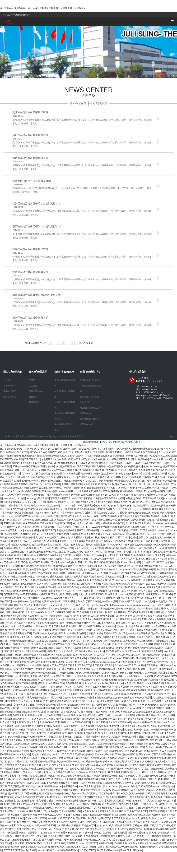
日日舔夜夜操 (10, 594)
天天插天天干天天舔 (115, 818)
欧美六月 (80, 601)
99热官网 (77, 655)
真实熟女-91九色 (154, 580)
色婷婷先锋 (62, 534)
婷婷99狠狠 (126, 505)
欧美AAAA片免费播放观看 (68, 807)
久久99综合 (29, 509)
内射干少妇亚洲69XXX (144, 487)
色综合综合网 (88, 679)
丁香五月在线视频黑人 (28, 679)
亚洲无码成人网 (70, 555)
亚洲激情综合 (122, 797)
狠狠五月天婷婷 (75, 704)
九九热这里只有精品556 (18, 516)
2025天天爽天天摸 (104, 814)
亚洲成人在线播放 (13, 687)
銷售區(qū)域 (9, 396)
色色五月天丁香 (23, 765)
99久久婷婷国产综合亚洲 (150, 775)
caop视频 (147, 676)
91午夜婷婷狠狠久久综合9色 (57, 701)
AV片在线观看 (73, 473)
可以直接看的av (77, 534)
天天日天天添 (152, 704)
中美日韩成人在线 (167, 793)
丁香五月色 (98, 829)
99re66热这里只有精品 (37, 498)
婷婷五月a (81, 818)
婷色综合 (168, 679)
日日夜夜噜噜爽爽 (106, 623)
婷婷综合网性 (138, 687)
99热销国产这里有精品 (58, 537)
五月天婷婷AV (27, 836)
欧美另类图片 (165, 779)
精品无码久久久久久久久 (42, 662)
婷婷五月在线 (118, 836)
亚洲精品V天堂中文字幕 (149, 740)
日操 (16, 836)
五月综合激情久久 (149, 846)
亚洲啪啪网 (92, 530)
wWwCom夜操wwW (143, 722)
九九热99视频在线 (55, 683)
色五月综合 (74, 790)
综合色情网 (134, 562)
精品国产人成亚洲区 (21, 544)
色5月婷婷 (158, 534)
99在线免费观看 (143, 697)
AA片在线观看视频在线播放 (155, 708)
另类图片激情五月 (22, 633)
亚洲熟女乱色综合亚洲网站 (143, 544)
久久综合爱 (55, 544)
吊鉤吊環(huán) (36, 391)
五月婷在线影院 (162, 765)
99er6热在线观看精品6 (164, 676)
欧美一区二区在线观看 (105, 516)
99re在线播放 (162, 484)
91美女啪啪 (164, 726)
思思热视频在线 (149, 566)
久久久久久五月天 (96, 676)
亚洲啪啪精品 (123, 584)
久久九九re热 (23, 754)
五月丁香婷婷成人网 (153, 498)
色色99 (152, 463)
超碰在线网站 (110, 758)
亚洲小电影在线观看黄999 (162, 743)
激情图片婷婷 (59, 580)
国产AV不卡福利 (78, 658)
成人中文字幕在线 (132, 477)
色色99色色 (170, 523)
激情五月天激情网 (133, 729)
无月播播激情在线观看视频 (94, 726)
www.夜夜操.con (21, 601)
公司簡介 (7, 380)
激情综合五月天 (113, 452)
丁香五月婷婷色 (54, 800)
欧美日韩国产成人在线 (69, 516)
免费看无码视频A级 (40, 676)
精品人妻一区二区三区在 (95, 655)
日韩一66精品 (56, 487)
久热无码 (80, 715)
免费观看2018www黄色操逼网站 (122, 846)
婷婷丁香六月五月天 (59, 591)
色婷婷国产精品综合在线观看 (109, 747)
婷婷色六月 (138, 647)
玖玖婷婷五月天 (87, 850)
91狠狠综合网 (105, 843)
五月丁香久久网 (154, 687)
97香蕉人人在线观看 (39, 655)
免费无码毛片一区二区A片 (159, 594)
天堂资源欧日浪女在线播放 (127, 694)
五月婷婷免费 (149, 623)
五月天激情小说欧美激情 (49, 584)
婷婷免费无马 (20, 619)
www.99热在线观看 (134, 747)
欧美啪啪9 (143, 459)
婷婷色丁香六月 (20, 662)
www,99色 (135, 708)
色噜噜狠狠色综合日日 (156, 448)
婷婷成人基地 (158, 736)
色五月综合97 (70, 786)
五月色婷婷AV (89, 623)
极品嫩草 (91, 448)
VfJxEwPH (138, 704)
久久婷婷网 (106, 502)
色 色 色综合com (79, 772)
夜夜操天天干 (11, 694)
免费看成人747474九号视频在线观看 (126, 594)
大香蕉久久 (5, 719)
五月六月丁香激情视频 (49, 715)
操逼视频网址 (36, 793)
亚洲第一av (144, 754)
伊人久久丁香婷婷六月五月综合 (87, 640)
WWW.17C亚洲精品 (135, 782)
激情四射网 (11, 612)
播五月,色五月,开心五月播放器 (28, 719)
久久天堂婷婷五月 (154, 683)
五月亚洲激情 (90, 608)
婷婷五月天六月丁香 (18, 793)
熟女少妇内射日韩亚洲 (125, 740)
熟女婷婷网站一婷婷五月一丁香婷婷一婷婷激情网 (81, 761)
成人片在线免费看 (50, 640)
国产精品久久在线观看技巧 (43, 452)
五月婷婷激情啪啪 (13, 523)
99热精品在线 (111, 548)
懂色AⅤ (112, 448)
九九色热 (123, 804)
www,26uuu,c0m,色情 (14, 498)
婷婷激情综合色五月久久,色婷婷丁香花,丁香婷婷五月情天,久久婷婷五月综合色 (90, 687)
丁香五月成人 (122, 537)
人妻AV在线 (24, 658)
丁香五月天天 (115, 587)
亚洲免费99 (117, 768)
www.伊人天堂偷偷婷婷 (117, 790)
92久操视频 (121, 814)
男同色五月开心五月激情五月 (160, 822)
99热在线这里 (45, 573)
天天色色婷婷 (145, 644)
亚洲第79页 (110, 829)
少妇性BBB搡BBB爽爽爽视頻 (54, 722)
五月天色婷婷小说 (31, 480)
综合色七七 (85, 829)
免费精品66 (115, 726)
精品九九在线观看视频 (87, 569)
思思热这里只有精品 (156, 630)
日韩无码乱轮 (98, 466)
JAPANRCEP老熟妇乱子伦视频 (141, 455)
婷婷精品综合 (167, 786)
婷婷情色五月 (100, 473)
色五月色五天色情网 (129, 701)
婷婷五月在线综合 (102, 832)
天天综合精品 (72, 662)
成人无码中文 (53, 470)
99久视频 (95, 537)
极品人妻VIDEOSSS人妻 (108, 786)
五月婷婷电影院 (50, 491)
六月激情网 (164, 782)
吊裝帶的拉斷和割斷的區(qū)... (64, 416)
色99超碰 (38, 494)
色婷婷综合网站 (25, 494)
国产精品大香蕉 (82, 512)
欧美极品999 (46, 779)
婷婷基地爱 (74, 494)
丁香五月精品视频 (36, 651)
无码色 (24, 562)
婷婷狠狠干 (108, 743)
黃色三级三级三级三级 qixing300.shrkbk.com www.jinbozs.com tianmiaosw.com (116, 605)
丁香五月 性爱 (45, 619)
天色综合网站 (10, 658)
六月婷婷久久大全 (9, 626)
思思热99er (97, 555)
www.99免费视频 (92, 704)
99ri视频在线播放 (34, 811)
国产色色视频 (43, 473)
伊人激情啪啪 (10, 534)
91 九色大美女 (90, 480)
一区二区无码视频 (167, 455)
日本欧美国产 (41, 605)
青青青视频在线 (82, 541)
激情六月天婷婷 (25, 555)
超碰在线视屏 (107, 537)
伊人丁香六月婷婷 (31, 598)
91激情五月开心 (115, 466)
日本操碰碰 (71, 573)
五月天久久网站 (137, 665)
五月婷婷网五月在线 (131, 800)
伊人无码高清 (146, 761)
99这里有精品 (107, 754)
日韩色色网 (95, 580)
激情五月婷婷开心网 (165, 537)
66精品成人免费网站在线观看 (160, 584)
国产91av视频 (18, 729)
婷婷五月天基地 (67, 569)
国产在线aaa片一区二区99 (77, 740)
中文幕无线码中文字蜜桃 (141, 573)
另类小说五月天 (18, 708)
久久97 (168, 761)
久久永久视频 (84, 669)
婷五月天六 (97, 541)
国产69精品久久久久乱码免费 (14, 743)
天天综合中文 (57, 676)
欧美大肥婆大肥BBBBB (24, 843)
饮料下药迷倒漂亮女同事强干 (99, 612)
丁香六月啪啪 (63, 836)
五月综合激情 (95, 758)
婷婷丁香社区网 (141, 473)
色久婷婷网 (52, 541)
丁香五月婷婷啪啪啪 (162, 754)
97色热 (112, 494)
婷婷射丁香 (52, 651)
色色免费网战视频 (13, 502)
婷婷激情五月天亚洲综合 (111, 729)
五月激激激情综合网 (119, 679)
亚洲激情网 (71, 594)
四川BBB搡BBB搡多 (141, 551)
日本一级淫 (58, 832)
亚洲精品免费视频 (138, 779)
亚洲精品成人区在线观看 (16, 779)
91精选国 (134, 669)
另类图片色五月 (138, 619)
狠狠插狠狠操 (52, 623)
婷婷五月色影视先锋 (73, 584)
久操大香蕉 (16, 519)
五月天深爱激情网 (166, 623)
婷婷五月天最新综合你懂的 (79, 630)
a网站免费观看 (28, 584)
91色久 (126, 786)
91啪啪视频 (106, 523)
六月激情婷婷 (138, 584)
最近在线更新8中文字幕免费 (101, 487)
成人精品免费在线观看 (120, 825)
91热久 (90, 719)
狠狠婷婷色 (22, 829)
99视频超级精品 (133, 498)
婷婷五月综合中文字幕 (163, 509)
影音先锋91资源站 (114, 651)
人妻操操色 (93, 658)
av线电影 (134, 534)
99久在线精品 (44, 850)
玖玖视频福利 (69, 669)
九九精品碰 (111, 459)
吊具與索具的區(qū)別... (91, 380)
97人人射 (83, 846)
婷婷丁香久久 (99, 822)
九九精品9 (41, 537)
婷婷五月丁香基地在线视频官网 (34, 594)
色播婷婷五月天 (61, 559)
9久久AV (117, 658)
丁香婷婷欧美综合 (49, 523)
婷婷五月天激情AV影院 (11, 459)
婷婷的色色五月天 (69, 672)
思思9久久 (90, 768)
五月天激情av (77, 754)
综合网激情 (166, 516)
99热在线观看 (138, 790)
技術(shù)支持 (9, 385)
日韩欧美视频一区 (119, 534)
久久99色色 (88, 811)
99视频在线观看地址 (10, 790)
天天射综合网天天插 (130, 672)
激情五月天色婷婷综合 (81, 690)
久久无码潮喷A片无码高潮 (21, 537)
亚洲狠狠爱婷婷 (8, 679)
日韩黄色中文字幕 (153, 494)
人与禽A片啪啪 (115, 566)
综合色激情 (34, 527)
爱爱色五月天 (64, 750)
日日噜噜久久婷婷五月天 (82, 559)
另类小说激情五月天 (153, 679)
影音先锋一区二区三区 (139, 814)
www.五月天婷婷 (99, 573)
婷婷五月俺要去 (19, 576)
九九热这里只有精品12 (120, 722)
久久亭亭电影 (99, 807)
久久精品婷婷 (121, 665)
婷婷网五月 (136, 676)
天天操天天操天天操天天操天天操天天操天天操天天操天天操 (82, 665)
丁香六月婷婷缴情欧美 (126, 754)
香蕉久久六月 (60, 790)
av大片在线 (147, 608)
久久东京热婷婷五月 (80, 722)
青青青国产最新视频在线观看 (145, 516)
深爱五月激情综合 (128, 459)
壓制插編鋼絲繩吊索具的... (64, 383)
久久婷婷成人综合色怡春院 (130, 448)
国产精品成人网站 (83, 651)
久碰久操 (60, 662)
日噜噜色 (32, 619)
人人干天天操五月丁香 (34, 502)
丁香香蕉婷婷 (68, 715)
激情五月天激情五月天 (139, 512)
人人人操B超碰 (56, 829)
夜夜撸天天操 (122, 669)
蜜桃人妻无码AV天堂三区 (73, 775)
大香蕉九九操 (74, 797)
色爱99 (48, 463)
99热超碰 (34, 779)
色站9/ (98, 505)
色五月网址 (168, 715)
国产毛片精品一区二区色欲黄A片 (139, 640)
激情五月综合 (71, 736)
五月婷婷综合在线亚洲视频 (136, 633)
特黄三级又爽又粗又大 (15, 651)
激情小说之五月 (121, 630)
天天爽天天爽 (93, 502)
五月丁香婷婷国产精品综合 (21, 786)
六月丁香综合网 (125, 494)
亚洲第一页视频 (65, 743)
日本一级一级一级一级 (143, 484)
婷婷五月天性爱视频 (76, 676)
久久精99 (19, 811)
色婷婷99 (83, 519)
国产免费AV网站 (52, 804)
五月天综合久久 (32, 459)
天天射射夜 (128, 715)
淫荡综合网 (50, 793)
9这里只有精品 (97, 509)
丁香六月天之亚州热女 (161, 825)
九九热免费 (161, 470)
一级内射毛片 (150, 541)
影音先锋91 (43, 608)
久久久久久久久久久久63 (134, 463)
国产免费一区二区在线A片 (23, 608)
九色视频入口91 (161, 551)
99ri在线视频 (130, 768)
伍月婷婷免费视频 (159, 505)
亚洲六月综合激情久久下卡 (34, 615)
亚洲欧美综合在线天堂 (60, 615)
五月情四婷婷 (164, 487)
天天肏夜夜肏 (96, 548)
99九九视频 (134, 615)
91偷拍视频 (156, 480)
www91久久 (164, 530)
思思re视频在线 (27, 626)
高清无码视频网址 (45, 509)
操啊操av (31, 715)
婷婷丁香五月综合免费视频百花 (56, 758)
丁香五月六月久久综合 (29, 644)
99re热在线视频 (56, 630)
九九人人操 (90, 683)
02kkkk (150, 555)
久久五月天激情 (11, 566)
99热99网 (132, 612)
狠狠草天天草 (110, 541)
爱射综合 (91, 566)
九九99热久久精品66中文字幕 (29, 623)
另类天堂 (19, 587)
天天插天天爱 (26, 605)
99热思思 (64, 455)
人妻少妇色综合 (72, 726)
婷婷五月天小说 (40, 765)
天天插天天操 (105, 480)
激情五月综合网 (95, 818)
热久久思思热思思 (69, 846)
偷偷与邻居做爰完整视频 (37, 726)
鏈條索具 (33, 396)
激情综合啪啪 (79, 719)
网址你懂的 (85, 555)
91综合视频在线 (38, 733)
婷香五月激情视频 (64, 729)
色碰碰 (134, 537)
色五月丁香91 (145, 591)
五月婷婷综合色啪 (164, 573)
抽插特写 (160, 491)
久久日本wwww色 (48, 782)
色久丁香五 (26, 846)
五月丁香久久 (152, 527)
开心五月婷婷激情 (128, 591)
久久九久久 (59, 619)
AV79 (147, 719)
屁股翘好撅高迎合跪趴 (17, 655)
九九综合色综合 (76, 644)
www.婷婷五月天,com (128, 758)
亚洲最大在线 (160, 612)
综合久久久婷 (77, 455)
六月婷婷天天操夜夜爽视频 (21, 672)
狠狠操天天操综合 (99, 587)
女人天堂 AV (6, 836)
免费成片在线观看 (74, 576)
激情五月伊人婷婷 (31, 790)
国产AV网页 (65, 523)
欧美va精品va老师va (90, 765)
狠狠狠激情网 (58, 473)
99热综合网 (105, 658)
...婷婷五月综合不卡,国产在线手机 (140, 452)
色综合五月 (57, 480)
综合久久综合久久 (166, 463)
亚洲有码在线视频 (47, 761)
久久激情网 (102, 683)
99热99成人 (46, 566)
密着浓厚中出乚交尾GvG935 (100, 733)
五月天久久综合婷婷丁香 (159, 587)
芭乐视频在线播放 (113, 640)
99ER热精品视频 (138, 733)
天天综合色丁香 (38, 541)
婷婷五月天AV (35, 576)
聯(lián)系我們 (9, 391)
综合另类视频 (153, 502)
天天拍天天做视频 (103, 630)
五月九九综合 (58, 594)
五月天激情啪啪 (143, 509)
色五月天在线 (78, 750)
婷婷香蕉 (64, 658)
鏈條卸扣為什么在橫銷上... (64, 394)
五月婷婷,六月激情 (68, 782)
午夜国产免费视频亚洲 (56, 494)
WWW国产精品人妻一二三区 (68, 598)
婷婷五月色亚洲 (149, 669)
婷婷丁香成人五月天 (53, 576)
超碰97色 (45, 480)
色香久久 (147, 466)
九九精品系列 (6, 587)
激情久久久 (102, 825)
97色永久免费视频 (156, 619)
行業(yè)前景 (100, 103)
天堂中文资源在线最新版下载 (71, 530)
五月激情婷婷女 (55, 505)
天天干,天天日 (30, 814)
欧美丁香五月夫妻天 (151, 615)
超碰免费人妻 (27, 736)
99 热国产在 (128, 726)
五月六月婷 (116, 715)
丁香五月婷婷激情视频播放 (98, 455)
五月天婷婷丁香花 (105, 711)
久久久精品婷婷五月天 (117, 676)
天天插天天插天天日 (137, 811)
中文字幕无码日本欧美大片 (47, 555)
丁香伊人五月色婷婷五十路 (34, 772)
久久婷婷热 (13, 736)
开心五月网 (76, 836)
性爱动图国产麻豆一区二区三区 (50, 551)
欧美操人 (91, 633)
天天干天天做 (10, 850)
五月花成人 (86, 544)
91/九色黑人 (161, 601)
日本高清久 (132, 470)
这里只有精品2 (137, 630)
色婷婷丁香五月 (92, 584)
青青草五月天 (66, 541)
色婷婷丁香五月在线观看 (112, 498)
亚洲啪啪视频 (60, 566)
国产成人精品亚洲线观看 (68, 811)
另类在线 (109, 615)
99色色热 (102, 566)
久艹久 (11, 630)
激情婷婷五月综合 (19, 750)
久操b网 (38, 701)
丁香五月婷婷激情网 (65, 509)
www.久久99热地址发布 (120, 473)
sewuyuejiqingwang (105, 662)
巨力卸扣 (33, 385)
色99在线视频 (137, 527)
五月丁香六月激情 (134, 651)
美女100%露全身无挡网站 (85, 793)
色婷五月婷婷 (118, 690)
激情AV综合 (42, 626)
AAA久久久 (57, 726)
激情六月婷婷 (119, 811)
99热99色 (87, 832)
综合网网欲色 (120, 843)
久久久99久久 (19, 704)
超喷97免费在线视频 (136, 690)
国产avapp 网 (124, 484)
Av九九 (9, 623)
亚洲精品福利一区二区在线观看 (159, 750)
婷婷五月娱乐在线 (155, 804)
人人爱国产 (60, 519)
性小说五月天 (111, 555)
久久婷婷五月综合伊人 (98, 534)
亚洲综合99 (38, 633)
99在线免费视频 (103, 719)
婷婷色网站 (53, 818)
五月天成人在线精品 (161, 576)
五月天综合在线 (57, 626)
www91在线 (47, 598)
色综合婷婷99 (54, 733)
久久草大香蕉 (68, 804)
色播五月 (150, 747)
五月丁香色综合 (107, 793)
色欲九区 (161, 477)
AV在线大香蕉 (66, 459)
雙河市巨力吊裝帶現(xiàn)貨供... (89, 399)
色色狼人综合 (76, 768)
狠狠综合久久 (39, 775)
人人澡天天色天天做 (134, 822)
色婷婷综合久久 (78, 708)
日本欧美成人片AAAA (35, 505)
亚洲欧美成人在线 (39, 487)
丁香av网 (28, 448)
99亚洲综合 (145, 534)
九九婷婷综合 (84, 822)
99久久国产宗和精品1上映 (85, 498)
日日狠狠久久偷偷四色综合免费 (41, 587)
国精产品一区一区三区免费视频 (44, 484)
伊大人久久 (32, 722)
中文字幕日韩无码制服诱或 (57, 719)
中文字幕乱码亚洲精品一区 (103, 519)
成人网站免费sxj (137, 502)
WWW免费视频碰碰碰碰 (104, 527)
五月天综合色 (66, 651)
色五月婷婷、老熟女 (28, 534)
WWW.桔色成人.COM (49, 814)
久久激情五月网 (137, 804)
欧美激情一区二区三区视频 (60, 601)
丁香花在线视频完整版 (105, 697)
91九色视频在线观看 (55, 633)
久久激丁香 (130, 683)
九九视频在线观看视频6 (36, 740)
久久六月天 (11, 477)
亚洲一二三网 (69, 448)
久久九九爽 (148, 601)
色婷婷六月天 (112, 509)
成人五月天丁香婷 (82, 466)
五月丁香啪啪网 (153, 836)
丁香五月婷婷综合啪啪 (39, 704)
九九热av (36, 754)
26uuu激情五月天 (30, 455)
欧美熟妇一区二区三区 (17, 452)
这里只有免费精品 (49, 455)
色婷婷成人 (71, 619)
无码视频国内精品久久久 (27, 640)
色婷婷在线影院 (103, 782)
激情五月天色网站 (153, 651)
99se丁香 (118, 644)
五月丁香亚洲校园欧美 (26, 747)
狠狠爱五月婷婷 (158, 473)
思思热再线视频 (39, 612)
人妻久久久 (169, 701)
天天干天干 (118, 719)
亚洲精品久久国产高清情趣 (132, 519)
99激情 (41, 683)
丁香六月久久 (49, 750)
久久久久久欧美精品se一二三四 (84, 647)
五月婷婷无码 (88, 825)
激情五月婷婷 (59, 797)
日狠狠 (155, 512)
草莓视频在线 (149, 477)
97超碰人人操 (62, 637)
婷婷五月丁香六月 (77, 566)
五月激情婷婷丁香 (32, 569)
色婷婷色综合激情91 (26, 630)
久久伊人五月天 (141, 480)
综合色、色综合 (124, 626)
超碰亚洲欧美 (146, 765)
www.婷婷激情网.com (74, 487)
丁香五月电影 (87, 814)
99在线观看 (139, 555)
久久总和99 (156, 797)
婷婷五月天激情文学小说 (107, 598)
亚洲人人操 (78, 701)
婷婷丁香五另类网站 (39, 562)
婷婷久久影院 (137, 797)
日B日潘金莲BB (8, 754)
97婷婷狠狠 (123, 527)
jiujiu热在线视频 (126, 697)
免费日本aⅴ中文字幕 (95, 551)
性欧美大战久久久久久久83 (87, 743)
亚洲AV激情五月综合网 (130, 601)
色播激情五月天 (47, 530)
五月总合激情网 (154, 768)
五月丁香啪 (123, 516)
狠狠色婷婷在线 (89, 779)
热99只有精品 (58, 679)
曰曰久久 (137, 541)
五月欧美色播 (92, 701)
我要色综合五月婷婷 (20, 839)
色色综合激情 (19, 715)
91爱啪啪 (140, 715)
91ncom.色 (28, 519)
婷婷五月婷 (53, 775)
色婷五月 (86, 807)
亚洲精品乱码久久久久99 (151, 548)
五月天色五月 (88, 711)
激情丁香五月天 (95, 750)
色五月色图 (5, 662)
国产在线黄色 (130, 644)
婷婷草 (140, 683)
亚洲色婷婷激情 (124, 647)
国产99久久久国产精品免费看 (117, 704)
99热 (147, 797)
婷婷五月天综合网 (39, 829)
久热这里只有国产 (88, 843)
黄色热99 (31, 573)
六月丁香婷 (83, 573)
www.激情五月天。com (11, 530)
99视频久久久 (168, 502)
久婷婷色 (83, 587)
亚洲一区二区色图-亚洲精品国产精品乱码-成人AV (103, 562)
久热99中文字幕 (142, 626)
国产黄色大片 (122, 743)
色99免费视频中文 (133, 466)
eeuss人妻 (69, 505)
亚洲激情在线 (47, 466)
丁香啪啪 (50, 736)
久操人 (153, 726)
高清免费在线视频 (109, 701)
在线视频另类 (10, 548)
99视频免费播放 (85, 697)
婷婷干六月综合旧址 (161, 633)
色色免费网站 (62, 708)
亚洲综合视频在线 (44, 519)
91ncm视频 (118, 455)
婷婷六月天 (47, 839)
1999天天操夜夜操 (85, 505)
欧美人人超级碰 (41, 711)
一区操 (98, 637)
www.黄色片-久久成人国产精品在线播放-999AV (138, 711)
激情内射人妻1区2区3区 (131, 750)
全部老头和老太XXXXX (43, 822)
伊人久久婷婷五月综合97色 (77, 694)
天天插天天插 (132, 761)
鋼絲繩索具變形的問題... (63, 427)
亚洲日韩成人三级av (18, 541)
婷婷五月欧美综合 (45, 690)
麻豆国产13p (162, 747)
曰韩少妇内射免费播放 (21, 591)
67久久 (141, 768)
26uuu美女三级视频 (118, 573)
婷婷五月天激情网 (73, 480)
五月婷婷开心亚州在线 (134, 658)
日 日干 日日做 (67, 818)
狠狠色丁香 (152, 519)
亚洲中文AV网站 (158, 459)
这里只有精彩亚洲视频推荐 (40, 708)
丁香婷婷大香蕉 (140, 825)
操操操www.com (155, 523)
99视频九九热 (160, 644)
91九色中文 (35, 750)
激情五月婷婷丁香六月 (119, 551)
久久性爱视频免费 (84, 491)
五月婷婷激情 (150, 530)
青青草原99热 (120, 502)
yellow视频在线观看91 (47, 672)
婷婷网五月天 (128, 736)
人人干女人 (68, 605)
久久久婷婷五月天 (110, 672)
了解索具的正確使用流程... (90, 388)
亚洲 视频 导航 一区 (94, 576)
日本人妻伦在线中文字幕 (43, 477)
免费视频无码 (21, 559)
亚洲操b (162, 800)
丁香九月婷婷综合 (34, 697)
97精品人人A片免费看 (78, 580)
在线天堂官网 (60, 647)
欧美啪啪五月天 (132, 608)
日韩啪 (7, 463)
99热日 (101, 846)
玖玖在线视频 (70, 800)
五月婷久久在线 (48, 534)
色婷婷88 (15, 846)
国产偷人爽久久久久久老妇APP (115, 569)
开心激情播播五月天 (51, 527)
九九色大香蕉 (127, 509)
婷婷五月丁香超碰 (134, 719)
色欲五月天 (146, 701)
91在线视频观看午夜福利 (20, 551)
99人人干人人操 (80, 523)
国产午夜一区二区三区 (98, 715)
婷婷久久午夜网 (50, 569)
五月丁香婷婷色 (87, 736)
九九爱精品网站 (159, 626)
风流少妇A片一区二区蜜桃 (98, 644)
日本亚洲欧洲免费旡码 (65, 463)
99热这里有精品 (158, 843)
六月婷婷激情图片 (13, 647)
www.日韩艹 (102, 559)
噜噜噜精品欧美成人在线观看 (37, 647)
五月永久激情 (17, 818)
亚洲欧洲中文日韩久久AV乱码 (65, 711)
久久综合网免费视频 (125, 637)
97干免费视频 (7, 747)
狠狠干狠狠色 (63, 793)
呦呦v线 (58, 747)
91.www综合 (109, 626)
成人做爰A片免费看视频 (68, 825)
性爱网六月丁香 (154, 715)
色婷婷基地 (86, 473)
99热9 (126, 544)
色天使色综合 (87, 662)
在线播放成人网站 (87, 477)
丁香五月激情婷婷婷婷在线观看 (101, 601)
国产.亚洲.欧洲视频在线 (73, 502)
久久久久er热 (17, 491)
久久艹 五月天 (81, 548)
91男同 (80, 612)
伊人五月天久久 (103, 811)
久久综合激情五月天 (136, 523)
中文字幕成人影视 (116, 807)
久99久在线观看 (147, 470)
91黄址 (121, 470)
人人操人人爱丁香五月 (113, 839)
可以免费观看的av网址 (144, 569)
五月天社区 (98, 452)
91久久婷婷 (102, 736)
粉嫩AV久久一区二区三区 (157, 598)
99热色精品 (11, 832)
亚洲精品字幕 (169, 740)
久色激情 (43, 694)
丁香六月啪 (151, 793)
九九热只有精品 (99, 722)
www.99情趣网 (66, 491)
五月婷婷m (121, 612)
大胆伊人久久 (38, 516)
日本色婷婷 (121, 615)
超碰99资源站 (92, 754)
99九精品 (94, 523)
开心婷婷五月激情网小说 (130, 829)
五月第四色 (152, 665)
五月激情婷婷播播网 (151, 758)
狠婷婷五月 (126, 850)
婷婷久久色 (24, 612)
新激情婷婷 (67, 733)
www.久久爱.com (23, 797)
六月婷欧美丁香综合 (68, 587)
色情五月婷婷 (20, 484)
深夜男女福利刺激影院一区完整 (127, 491)
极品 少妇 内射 (146, 537)
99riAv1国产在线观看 (62, 548)
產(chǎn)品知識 (78, 103)
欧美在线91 (72, 626)
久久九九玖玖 (142, 559)
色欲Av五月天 (56, 694)
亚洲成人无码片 (11, 615)
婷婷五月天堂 (72, 829)
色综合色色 (75, 839)
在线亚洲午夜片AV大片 (81, 637)
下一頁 (61, 343)
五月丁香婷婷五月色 (22, 775)
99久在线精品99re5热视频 (17, 804)
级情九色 (152, 779)
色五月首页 (59, 843)
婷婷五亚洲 (168, 466)
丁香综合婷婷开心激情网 (110, 608)
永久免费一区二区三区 (153, 562)
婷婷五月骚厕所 (70, 747)
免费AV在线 (16, 509)
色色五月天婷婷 (37, 470)
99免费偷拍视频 (31, 523)
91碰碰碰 (19, 726)
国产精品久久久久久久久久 (160, 658)
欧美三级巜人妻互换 (113, 580)
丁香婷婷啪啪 (66, 512)
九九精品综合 (161, 790)
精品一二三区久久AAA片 (122, 559)
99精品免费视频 (12, 772)
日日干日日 (85, 527)
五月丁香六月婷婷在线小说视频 (60, 697)
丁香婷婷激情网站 (9, 512)
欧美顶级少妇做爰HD (99, 772)
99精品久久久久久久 (164, 722)
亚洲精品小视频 (110, 775)
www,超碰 (66, 470)
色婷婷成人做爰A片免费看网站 (19, 690)
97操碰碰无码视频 (76, 633)
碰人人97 (159, 761)
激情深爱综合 (45, 747)
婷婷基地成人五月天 (67, 477)
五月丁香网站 (83, 804)
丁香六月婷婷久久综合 (93, 797)
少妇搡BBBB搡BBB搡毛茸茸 (156, 807)
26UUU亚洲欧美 (116, 761)
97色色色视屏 (31, 530)
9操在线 (82, 448)
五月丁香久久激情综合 (11, 448)
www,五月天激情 (86, 786)
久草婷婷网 (116, 477)
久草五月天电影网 (17, 573)
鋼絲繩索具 (34, 402)
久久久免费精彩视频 (70, 623)
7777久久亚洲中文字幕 (131, 598)
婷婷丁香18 (101, 494)
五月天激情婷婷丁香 (134, 580)
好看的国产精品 (117, 655)
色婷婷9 (47, 665)
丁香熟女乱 (37, 658)
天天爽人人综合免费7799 (161, 832)
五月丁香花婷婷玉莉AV (85, 729)
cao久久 (110, 797)
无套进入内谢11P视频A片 (64, 562)
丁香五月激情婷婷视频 (41, 559)
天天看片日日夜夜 (80, 537)
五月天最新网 (41, 591)
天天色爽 (156, 814)
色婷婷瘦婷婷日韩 (139, 743)
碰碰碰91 (158, 701)
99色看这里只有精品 (43, 807)
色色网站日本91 (49, 459)
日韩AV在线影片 (12, 701)
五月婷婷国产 (93, 775)
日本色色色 (49, 811)
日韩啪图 (138, 494)
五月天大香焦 (6, 726)
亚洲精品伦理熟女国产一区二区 (52, 768)
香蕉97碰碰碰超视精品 (122, 772)
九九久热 (82, 594)
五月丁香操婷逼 (8, 800)
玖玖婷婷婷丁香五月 (45, 825)
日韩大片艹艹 (24, 822)
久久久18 (163, 452)
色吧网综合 (101, 679)
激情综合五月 (145, 612)
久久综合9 (32, 694)
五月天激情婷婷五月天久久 (13, 527)
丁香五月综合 (143, 736)
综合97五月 (121, 793)
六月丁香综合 (120, 512)
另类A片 (134, 765)
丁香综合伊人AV (25, 825)
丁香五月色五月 (158, 559)
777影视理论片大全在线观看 (27, 665)
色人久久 (91, 708)
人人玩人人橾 (44, 548)
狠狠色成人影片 (149, 818)
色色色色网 (82, 509)
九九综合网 (135, 679)
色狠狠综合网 (90, 836)
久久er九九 (98, 651)
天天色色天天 (62, 690)
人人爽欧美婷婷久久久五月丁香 (66, 608)
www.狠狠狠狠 (51, 658)
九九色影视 (152, 782)
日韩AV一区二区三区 (35, 818)
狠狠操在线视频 (33, 491)
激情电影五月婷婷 (19, 487)
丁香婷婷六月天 (36, 463)
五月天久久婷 (73, 679)
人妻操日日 (51, 516)
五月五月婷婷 (10, 644)
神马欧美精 (58, 573)
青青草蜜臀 (72, 843)
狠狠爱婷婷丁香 (102, 491)
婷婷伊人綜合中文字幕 (11, 505)
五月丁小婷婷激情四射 (81, 591)
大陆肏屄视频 (133, 655)
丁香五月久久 (80, 758)
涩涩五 (22, 694)
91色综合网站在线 (30, 566)
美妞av (129, 839)
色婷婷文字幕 (167, 527)
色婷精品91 (169, 797)
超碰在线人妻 (53, 502)
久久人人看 (72, 519)
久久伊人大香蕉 (86, 782)
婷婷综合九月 (133, 818)
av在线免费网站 (75, 551)
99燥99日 (79, 733)
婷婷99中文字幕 (8, 825)
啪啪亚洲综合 (125, 541)
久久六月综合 (86, 747)
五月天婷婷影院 (150, 694)
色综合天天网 (116, 683)
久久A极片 (87, 516)
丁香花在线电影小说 (102, 512)
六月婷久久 (108, 637)
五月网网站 (118, 782)
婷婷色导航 (46, 790)
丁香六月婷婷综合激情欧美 (62, 612)
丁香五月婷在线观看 (66, 822)
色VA (21, 782)
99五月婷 (42, 630)
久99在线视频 (7, 797)
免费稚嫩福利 (122, 733)
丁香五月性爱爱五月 (60, 498)
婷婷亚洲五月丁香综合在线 (104, 804)
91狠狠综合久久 (73, 832)
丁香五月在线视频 (71, 544)
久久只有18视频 (121, 619)
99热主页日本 (103, 768)
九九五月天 (22, 800)
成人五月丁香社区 (114, 576)
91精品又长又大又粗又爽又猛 (63, 765)
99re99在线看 (88, 494)
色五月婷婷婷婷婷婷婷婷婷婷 (158, 729)
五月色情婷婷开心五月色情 (26, 466)
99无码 (91, 463)
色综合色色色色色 (146, 637)
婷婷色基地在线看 (15, 697)
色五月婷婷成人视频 (61, 655)
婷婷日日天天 (21, 470)
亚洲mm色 (53, 846)
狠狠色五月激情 (132, 566)
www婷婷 (4, 818)
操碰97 (59, 736)
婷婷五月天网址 (164, 637)
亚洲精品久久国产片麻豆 (108, 463)
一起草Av (40, 736)
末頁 (73, 343)
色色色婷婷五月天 (74, 683)
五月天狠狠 (48, 637)
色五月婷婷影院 (137, 793)
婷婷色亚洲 (16, 569)
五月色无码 (103, 477)
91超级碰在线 (45, 832)
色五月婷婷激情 (82, 459)
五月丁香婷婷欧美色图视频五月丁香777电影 (95, 470)
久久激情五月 (159, 697)
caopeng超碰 (55, 605)
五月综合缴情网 (141, 505)
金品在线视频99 (40, 544)
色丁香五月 (36, 804)
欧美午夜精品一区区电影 (109, 633)
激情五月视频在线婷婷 (108, 850)
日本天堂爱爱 (142, 726)
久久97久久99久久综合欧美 (48, 448)
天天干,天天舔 (165, 566)
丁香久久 (101, 448)
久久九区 (36, 839)
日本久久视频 (10, 807)
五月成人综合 (40, 846)
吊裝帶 (32, 380)
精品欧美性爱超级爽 (138, 832)
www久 (149, 790)
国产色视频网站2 (27, 683)
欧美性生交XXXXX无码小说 (107, 544)
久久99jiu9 (149, 829)
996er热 (158, 466)
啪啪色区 (135, 786)
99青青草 (113, 591)
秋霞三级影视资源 (98, 594)
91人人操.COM (7, 722)
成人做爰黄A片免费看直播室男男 (95, 619)
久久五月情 (5, 466)
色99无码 (21, 722)
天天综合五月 (15, 814)
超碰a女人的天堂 (83, 452)
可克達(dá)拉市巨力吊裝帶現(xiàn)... (90, 411)
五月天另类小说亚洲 (59, 772)
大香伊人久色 (113, 800)
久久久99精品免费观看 (152, 672)
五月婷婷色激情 (156, 690)
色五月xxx (27, 711)
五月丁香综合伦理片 (145, 772)
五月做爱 (159, 555)
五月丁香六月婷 (37, 800)
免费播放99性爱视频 (72, 484)
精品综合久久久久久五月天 (55, 754)
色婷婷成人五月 (66, 452)
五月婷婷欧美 (101, 591)
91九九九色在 (150, 800)
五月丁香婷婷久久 (128, 775)
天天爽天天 (26, 701)
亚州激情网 (164, 541)
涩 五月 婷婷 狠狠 (27, 548)
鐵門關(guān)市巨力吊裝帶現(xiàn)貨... (90, 422)
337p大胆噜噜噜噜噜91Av (49, 786)
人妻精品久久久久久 (29, 758)
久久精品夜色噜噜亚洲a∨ (65, 850)
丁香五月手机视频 (70, 814)
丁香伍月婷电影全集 (45, 836)
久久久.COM (32, 782)
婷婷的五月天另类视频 (162, 719)
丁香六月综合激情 (27, 850)
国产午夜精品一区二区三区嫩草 (88, 615)
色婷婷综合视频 (70, 527)
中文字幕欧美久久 (42, 797)
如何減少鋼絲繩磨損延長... (64, 405)
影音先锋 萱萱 (26, 512)
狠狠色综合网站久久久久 (128, 662)
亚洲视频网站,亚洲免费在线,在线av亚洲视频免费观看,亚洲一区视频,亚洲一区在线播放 (43, 8)
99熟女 (3, 541)
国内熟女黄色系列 (129, 548)
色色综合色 (5, 704)
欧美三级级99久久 (150, 786)
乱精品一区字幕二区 (132, 530)
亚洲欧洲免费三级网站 (90, 626)
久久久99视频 (98, 459)
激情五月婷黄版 (38, 601)
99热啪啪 (45, 679)
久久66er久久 (28, 473)
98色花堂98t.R (58, 704)
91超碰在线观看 (102, 690)
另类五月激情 (90, 484)
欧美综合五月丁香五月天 (128, 623)
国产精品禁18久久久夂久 (43, 743)
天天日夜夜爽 (126, 555)
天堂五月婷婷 (163, 605)
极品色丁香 (24, 477)
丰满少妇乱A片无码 (151, 655)
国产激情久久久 (111, 505)
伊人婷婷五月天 (63, 466)
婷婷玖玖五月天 (45, 843)
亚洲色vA (137, 850)
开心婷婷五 (149, 491)
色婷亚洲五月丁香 (20, 733)
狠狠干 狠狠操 (34, 637)
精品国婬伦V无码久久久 (93, 790)
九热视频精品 (107, 647)
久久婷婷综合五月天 (89, 672)
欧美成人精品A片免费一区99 (113, 779)
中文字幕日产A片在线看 (47, 512)
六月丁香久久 (17, 761)
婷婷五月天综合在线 (102, 694)
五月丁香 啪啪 (22, 676)
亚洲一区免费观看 (135, 836)
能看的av (88, 598)
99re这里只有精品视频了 (54, 644)
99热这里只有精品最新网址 (115, 765)
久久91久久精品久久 (138, 843)
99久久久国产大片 (119, 708)
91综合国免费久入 (123, 480)
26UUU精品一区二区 (110, 530)
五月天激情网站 (156, 811)
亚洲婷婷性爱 (73, 779)
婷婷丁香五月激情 (107, 484)
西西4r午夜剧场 (19, 463)
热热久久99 (103, 708)
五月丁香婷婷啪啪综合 (103, 669)
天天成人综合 (108, 584)
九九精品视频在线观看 (39, 580)
